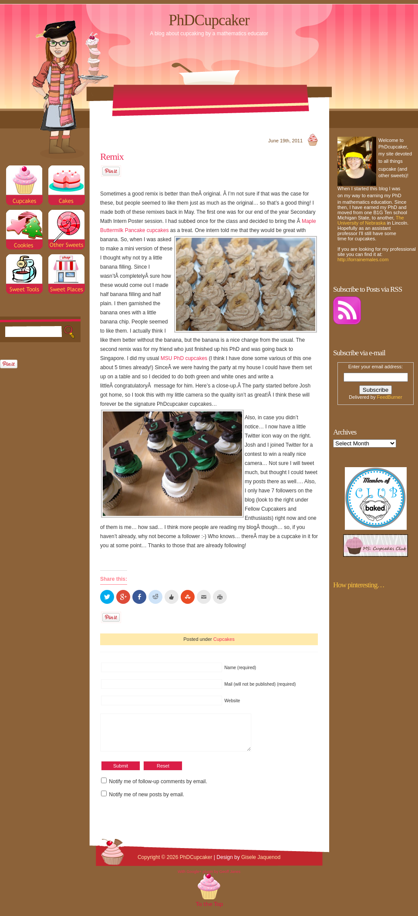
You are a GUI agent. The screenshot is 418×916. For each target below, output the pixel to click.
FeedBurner (389, 397)
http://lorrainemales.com (362, 259)
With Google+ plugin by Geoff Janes (209, 878)
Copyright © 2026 (159, 864)
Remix (112, 156)
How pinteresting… (358, 585)
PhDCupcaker (209, 20)
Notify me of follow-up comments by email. (158, 788)
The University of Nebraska (370, 220)
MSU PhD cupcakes (184, 358)
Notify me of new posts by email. (146, 801)
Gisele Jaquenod (260, 864)
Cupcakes (224, 639)
